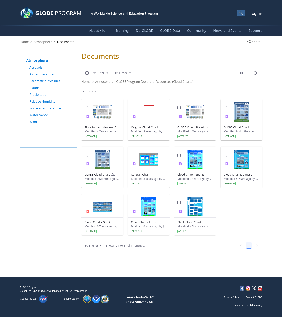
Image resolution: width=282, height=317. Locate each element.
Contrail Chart (140, 174)
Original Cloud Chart (144, 127)
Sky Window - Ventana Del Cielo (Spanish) (102, 127)
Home (24, 42)
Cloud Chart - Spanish (191, 174)
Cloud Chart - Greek (97, 222)
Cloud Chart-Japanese (238, 174)
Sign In (257, 14)
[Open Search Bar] (241, 13)
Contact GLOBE (254, 297)
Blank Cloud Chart (189, 222)
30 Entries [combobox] (94, 245)
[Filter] (101, 73)
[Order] (123, 73)
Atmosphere (43, 42)
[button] (254, 42)
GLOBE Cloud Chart (236, 127)
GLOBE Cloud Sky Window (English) (195, 127)
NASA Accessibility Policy (248, 305)
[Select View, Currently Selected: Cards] (244, 73)
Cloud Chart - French (144, 222)
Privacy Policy (231, 297)
